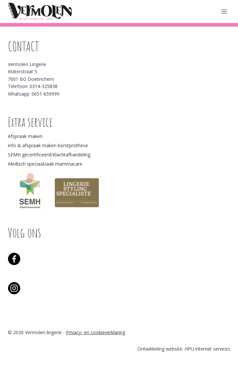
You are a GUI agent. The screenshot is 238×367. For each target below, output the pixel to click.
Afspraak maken (25, 136)
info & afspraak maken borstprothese (48, 145)
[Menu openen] (224, 11)
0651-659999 (45, 94)
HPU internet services (207, 349)
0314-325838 (43, 86)
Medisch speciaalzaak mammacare (45, 164)
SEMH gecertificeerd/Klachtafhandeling (49, 154)
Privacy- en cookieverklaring (95, 332)
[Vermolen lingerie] (41, 11)
